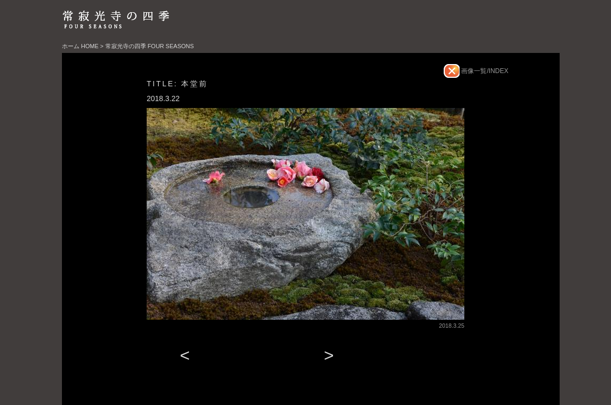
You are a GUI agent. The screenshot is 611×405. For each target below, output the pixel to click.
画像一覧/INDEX (484, 71)
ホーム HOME (80, 46)
